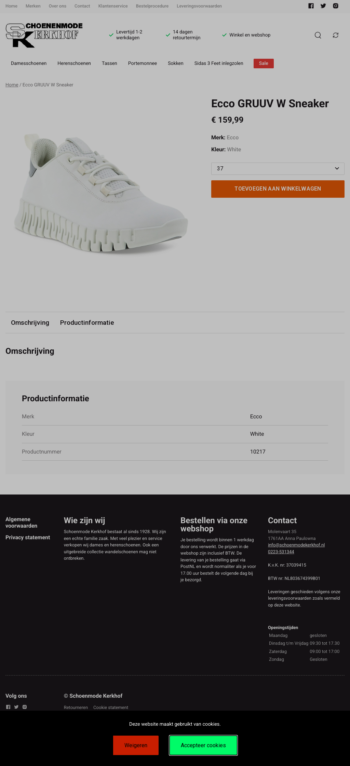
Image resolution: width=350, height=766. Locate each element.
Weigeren (135, 745)
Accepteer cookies (203, 745)
